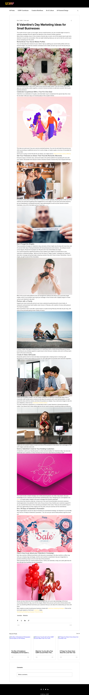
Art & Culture (50, 10)
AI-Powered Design (62, 10)
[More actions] (71, 20)
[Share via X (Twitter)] (21, 620)
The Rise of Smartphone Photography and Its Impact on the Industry (20, 651)
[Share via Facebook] (17, 620)
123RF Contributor (23, 10)
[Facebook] (43, 689)
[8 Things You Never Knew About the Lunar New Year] (69, 642)
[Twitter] (45, 689)
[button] (77, 10)
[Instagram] (41, 689)
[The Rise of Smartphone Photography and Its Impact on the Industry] (20, 642)
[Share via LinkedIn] (25, 620)
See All (78, 633)
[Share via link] (28, 620)
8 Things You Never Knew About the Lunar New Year (67, 651)
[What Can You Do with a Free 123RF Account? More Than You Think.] (44, 642)
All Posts (12, 10)
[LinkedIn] (48, 689)
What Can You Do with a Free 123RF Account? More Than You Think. (44, 651)
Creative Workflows (37, 10)
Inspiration (19, 615)
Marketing (25, 615)
